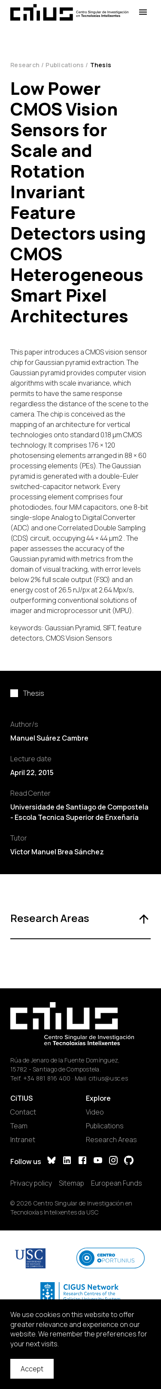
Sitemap (71, 1183)
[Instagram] (113, 1161)
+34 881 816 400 (47, 1078)
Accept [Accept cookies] (32, 1368)
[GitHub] (129, 1161)
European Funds (116, 1183)
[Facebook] (82, 1161)
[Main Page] (69, 12)
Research (24, 65)
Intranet (22, 1139)
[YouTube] (98, 1161)
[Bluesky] (51, 1161)
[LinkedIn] (67, 1161)
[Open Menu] (143, 12)
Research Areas (111, 1139)
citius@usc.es (108, 1078)
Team (18, 1126)
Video (95, 1112)
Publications (65, 65)
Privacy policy (31, 1183)
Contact (23, 1112)
